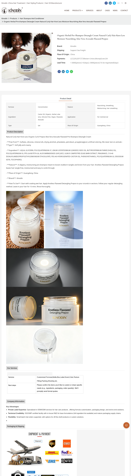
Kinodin (4, 18)
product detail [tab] (65, 98)
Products (13, 18)
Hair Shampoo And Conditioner (32, 18)
